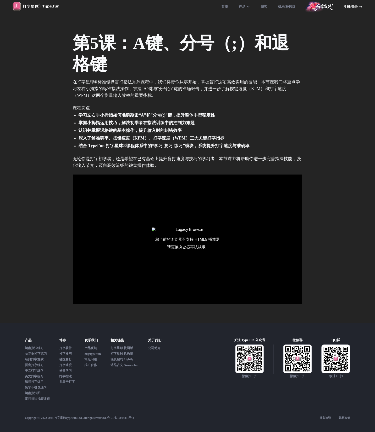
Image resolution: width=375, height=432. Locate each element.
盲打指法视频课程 (37, 399)
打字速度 (65, 365)
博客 (264, 7)
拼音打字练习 (34, 365)
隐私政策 (344, 418)
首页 (224, 7)
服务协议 (325, 418)
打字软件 (65, 348)
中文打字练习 (34, 370)
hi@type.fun (92, 354)
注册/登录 (353, 7)
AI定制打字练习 (36, 354)
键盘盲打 (65, 359)
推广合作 (90, 365)
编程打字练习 (34, 382)
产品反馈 (90, 348)
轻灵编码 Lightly (121, 359)
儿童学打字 (67, 382)
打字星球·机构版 (121, 354)
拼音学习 (65, 370)
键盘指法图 (32, 393)
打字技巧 (65, 354)
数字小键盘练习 (36, 387)
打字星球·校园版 (121, 348)
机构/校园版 (287, 7)
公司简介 (154, 348)
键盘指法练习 (34, 348)
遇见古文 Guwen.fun (124, 365)
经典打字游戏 (34, 359)
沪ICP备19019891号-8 (120, 418)
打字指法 (65, 376)
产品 (244, 7)
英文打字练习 (34, 376)
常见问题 (90, 359)
